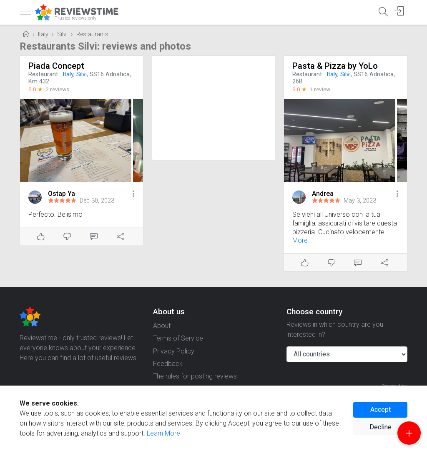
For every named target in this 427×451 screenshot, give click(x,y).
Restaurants (92, 34)
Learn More (163, 433)
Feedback (168, 364)
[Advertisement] (213, 108)
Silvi (62, 34)
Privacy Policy (173, 351)
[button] (133, 194)
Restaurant (43, 74)
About (162, 326)
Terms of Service (178, 338)
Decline (380, 427)
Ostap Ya (61, 194)
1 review (319, 89)
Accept (380, 409)
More (300, 240)
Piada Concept (56, 66)
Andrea (323, 194)
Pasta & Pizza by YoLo (335, 66)
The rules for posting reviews (195, 376)
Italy (43, 34)
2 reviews (57, 89)
